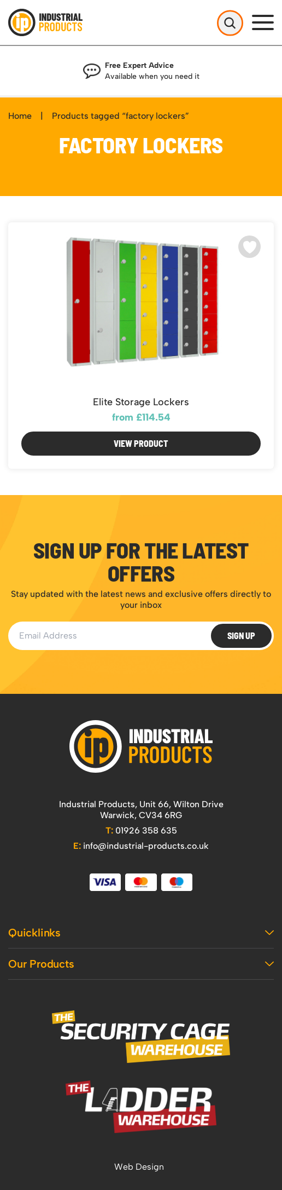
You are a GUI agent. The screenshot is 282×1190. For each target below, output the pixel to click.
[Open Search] (230, 22)
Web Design (139, 1167)
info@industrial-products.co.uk (141, 846)
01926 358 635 (141, 830)
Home (20, 116)
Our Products (141, 963)
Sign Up (241, 635)
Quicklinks (141, 932)
